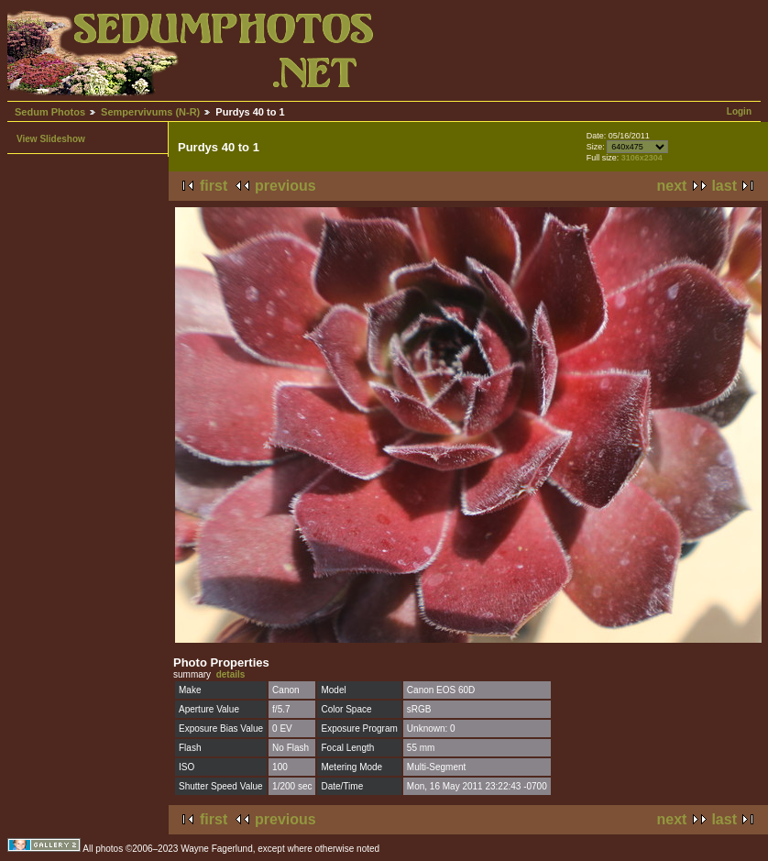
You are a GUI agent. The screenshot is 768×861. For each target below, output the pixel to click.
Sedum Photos (50, 111)
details (231, 674)
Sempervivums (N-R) (150, 111)
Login (739, 111)
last (724, 185)
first (213, 185)
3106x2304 (642, 157)
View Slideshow (50, 139)
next (672, 185)
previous (285, 185)
